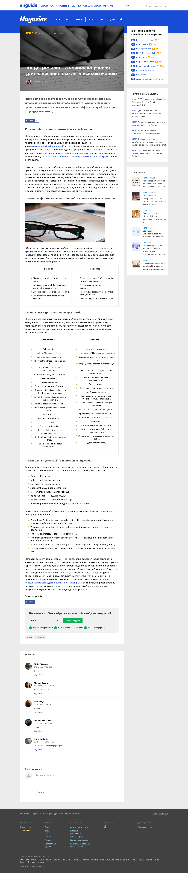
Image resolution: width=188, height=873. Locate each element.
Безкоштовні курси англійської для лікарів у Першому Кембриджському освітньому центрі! (149, 142)
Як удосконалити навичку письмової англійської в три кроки (75, 156)
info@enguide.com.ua (144, 827)
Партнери (74, 830)
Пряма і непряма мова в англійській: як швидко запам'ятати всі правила (154, 266)
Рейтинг (48, 837)
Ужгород (40, 862)
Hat (102, 19)
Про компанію (75, 834)
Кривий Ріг (77, 859)
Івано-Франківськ (123, 859)
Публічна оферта (77, 837)
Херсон (134, 859)
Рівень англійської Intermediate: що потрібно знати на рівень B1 (154, 217)
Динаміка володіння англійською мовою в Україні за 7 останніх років (147, 113)
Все (58, 19)
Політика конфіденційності (80, 843)
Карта (47, 834)
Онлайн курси (50, 843)
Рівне (141, 859)
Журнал (48, 847)
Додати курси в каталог (79, 827)
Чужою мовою (25, 827)
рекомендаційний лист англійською (51, 146)
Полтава (31, 862)
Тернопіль (110, 859)
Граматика (40, 637)
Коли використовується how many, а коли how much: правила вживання (154, 184)
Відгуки (48, 840)
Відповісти (38, 675)
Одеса (41, 859)
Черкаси (23, 862)
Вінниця (86, 859)
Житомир (94, 859)
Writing (29, 637)
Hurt (92, 19)
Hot (68, 19)
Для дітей (116, 19)
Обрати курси (73, 620)
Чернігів (157, 859)
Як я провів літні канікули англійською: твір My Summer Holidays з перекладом (154, 200)
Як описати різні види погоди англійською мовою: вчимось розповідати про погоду (154, 250)
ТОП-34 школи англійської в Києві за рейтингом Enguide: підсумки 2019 (148, 102)
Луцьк (101, 859)
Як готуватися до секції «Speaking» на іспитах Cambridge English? (147, 153)
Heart (79, 19)
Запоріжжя (57, 859)
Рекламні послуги (77, 847)
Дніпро (34, 859)
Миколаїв (67, 859)
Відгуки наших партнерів (79, 840)
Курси (47, 830)
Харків (48, 859)
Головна (48, 827)
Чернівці (149, 859)
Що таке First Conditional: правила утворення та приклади (153, 234)
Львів (27, 859)
